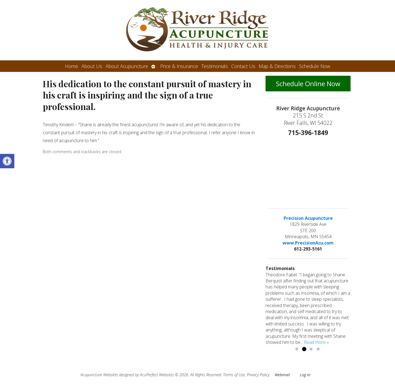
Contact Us (243, 66)
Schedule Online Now (308, 83)
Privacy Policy (258, 374)
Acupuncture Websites (99, 374)
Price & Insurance (179, 66)
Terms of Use (234, 374)
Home (71, 66)
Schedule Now (314, 66)
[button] (7, 161)
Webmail (282, 374)
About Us (91, 66)
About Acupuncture (127, 66)
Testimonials (214, 66)
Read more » (316, 342)
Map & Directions (277, 66)
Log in (305, 374)
